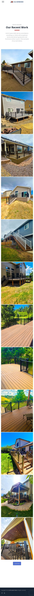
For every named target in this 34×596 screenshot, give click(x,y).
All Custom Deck (13, 590)
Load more (17, 563)
